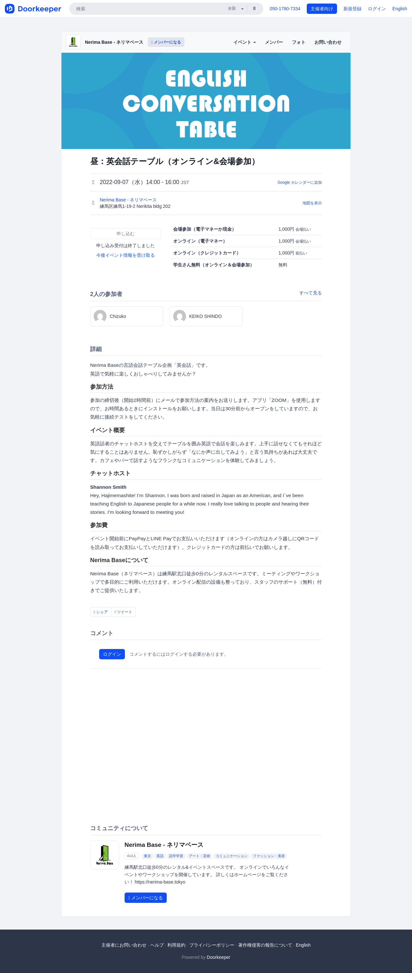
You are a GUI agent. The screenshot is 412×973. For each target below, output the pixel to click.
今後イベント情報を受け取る (125, 255)
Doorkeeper (218, 957)
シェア (101, 612)
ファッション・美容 (269, 856)
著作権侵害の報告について (265, 945)
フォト (298, 42)
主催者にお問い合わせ (123, 945)
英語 (160, 856)
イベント (244, 42)
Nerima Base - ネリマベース (114, 42)
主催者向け (322, 8)
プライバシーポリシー (211, 945)
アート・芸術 (199, 856)
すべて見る (310, 292)
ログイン (377, 8)
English (399, 8)
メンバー (274, 42)
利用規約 (176, 945)
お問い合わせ (328, 42)
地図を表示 (312, 203)
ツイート (124, 612)
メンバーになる (166, 42)
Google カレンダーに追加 (299, 182)
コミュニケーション (232, 856)
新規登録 (352, 8)
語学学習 (176, 856)
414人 (131, 856)
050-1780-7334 (285, 8)
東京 (147, 856)
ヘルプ (157, 945)
